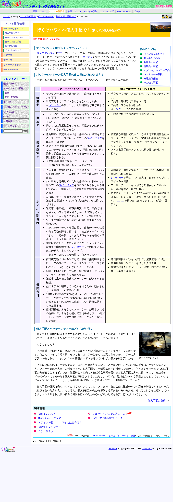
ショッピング (107, 11)
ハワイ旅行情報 (57, 11)
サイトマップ (10, 126)
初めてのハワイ (46, 53)
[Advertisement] (15, 186)
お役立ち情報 (11, 46)
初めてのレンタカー (49, 426)
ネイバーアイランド (13, 64)
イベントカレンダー (14, 50)
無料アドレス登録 (164, 6)
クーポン (7, 102)
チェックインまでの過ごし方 (108, 413)
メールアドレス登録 (13, 88)
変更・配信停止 (12, 97)
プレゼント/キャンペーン (15, 106)
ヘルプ (6, 116)
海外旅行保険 (151, 78)
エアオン (88, 57)
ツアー (61, 53)
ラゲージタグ (94, 138)
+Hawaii (113, 448)
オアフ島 (7, 55)
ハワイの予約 (90, 11)
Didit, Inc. (147, 448)
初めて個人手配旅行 (66, 16)
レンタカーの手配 (153, 74)
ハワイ (6, 16)
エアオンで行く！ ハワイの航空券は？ (60, 422)
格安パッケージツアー (51, 418)
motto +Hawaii (124, 11)
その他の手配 (151, 82)
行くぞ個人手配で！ (154, 54)
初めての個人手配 (13, 41)
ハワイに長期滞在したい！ (107, 418)
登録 (7, 93)
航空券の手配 (151, 62)
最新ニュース (39, 11)
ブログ (137, 11)
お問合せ (7, 121)
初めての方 (8, 111)
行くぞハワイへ (46, 16)
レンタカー (55, 105)
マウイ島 (7, 60)
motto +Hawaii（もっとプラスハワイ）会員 (113, 435)
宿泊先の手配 (151, 66)
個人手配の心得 (152, 58)
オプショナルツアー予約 (157, 70)
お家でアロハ (74, 11)
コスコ (120, 200)
